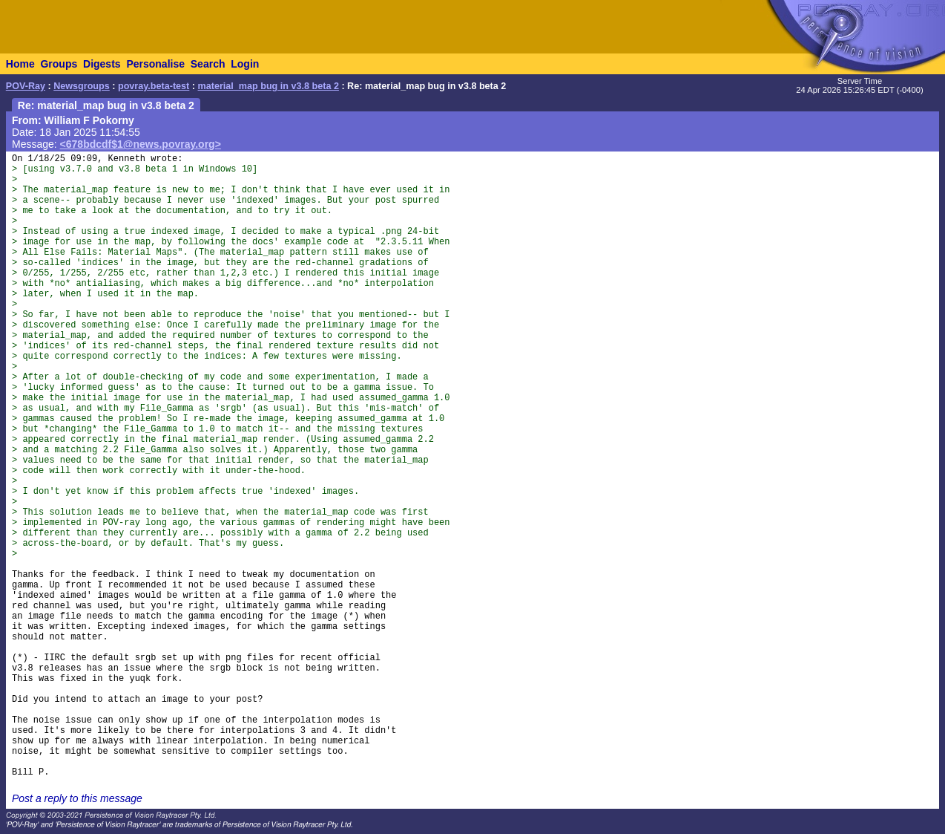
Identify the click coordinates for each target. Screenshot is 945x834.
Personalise (155, 64)
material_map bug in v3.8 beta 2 (268, 86)
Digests (102, 64)
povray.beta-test (153, 86)
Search (208, 64)
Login (245, 64)
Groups (58, 64)
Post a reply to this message (77, 798)
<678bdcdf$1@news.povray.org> (140, 144)
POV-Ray (25, 86)
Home (20, 64)
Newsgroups (81, 86)
